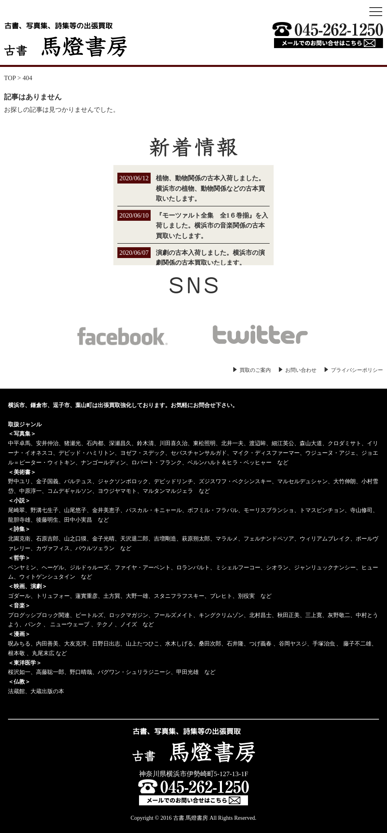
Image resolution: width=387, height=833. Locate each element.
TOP (10, 78)
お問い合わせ (300, 370)
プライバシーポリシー (357, 370)
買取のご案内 (255, 370)
